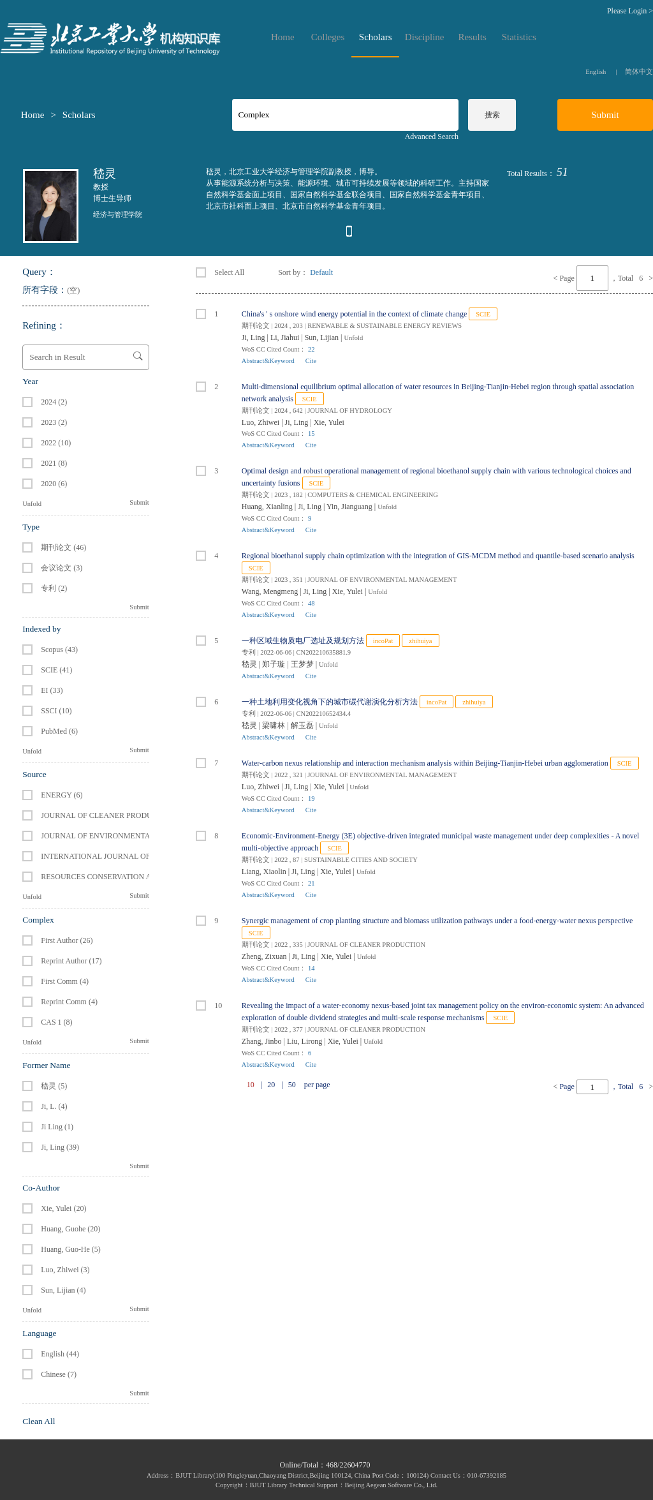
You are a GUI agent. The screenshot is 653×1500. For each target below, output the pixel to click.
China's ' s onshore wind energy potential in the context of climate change (354, 313)
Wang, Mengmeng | (273, 591)
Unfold (31, 503)
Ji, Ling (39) (60, 1147)
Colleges (328, 37)
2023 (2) (54, 422)
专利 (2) (54, 588)
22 (311, 349)
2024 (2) (54, 401)
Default (321, 272)
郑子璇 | (276, 664)
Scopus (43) (59, 649)
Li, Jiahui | (287, 337)
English (595, 71)
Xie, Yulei (329, 422)
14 (311, 968)
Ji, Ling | (256, 337)
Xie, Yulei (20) (63, 1208)
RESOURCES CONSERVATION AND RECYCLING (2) (130, 876)
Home (283, 37)
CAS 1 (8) (56, 1022)
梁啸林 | (276, 725)
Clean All (38, 1421)
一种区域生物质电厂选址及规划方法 (303, 640)
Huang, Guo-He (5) (71, 1249)
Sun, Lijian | (324, 337)
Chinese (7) (59, 1374)
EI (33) (51, 690)
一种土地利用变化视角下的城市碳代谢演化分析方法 (330, 701)
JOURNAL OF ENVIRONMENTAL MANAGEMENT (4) (132, 835)
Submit (139, 502)
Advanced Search (432, 136)
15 (311, 433)
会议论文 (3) (61, 567)
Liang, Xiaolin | (266, 871)
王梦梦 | (305, 664)
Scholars (375, 37)
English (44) (60, 1353)
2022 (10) (56, 442)
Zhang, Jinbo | (264, 1041)
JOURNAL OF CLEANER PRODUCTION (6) (113, 815)
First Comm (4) (65, 981)
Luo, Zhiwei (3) (65, 1269)
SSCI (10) (56, 710)
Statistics (519, 37)
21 (311, 883)
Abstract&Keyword (268, 360)
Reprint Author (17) (71, 960)
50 (292, 1084)
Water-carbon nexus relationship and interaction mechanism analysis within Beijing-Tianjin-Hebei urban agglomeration (425, 763)
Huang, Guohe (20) (70, 1228)
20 (271, 1084)
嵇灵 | (252, 664)
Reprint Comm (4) (69, 1001)
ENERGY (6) (61, 795)
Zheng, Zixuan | (267, 956)
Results (473, 37)
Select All (220, 272)
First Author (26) (66, 940)
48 (311, 603)
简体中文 (639, 71)
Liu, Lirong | (307, 1041)
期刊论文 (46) (63, 547)
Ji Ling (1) (57, 1126)
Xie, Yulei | (350, 591)
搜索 (492, 114)
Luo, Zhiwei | (263, 422)
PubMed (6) (59, 731)
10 (209, 1005)
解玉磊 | (305, 725)
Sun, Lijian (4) (63, 1290)
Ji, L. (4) (54, 1106)
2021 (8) (54, 463)
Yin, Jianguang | (352, 506)
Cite (311, 360)
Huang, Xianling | (270, 506)
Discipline (424, 37)
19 (311, 798)
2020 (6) (54, 483)
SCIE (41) (56, 669)
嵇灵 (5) (54, 1085)
